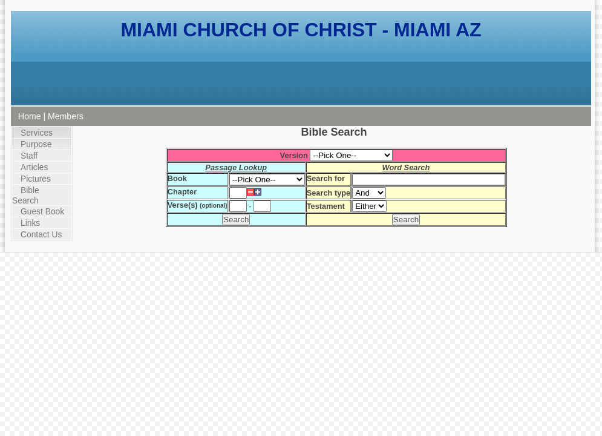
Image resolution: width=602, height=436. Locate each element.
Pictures (36, 178)
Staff (29, 155)
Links (30, 223)
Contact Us (41, 234)
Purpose (36, 144)
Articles (34, 167)
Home (29, 116)
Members (65, 116)
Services (37, 132)
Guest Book (42, 211)
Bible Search (25, 195)
